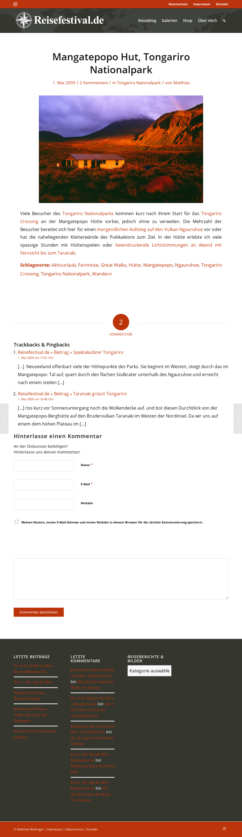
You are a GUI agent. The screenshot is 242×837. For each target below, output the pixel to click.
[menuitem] (178, 4)
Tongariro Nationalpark (139, 82)
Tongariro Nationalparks (88, 213)
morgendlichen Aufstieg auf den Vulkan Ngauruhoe (150, 229)
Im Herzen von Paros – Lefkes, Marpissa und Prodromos (31, 715)
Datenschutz (178, 4)
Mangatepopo (158, 265)
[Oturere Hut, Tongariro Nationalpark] (4, 419)
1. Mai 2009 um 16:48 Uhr (35, 399)
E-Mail (87, 483)
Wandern (102, 273)
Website (87, 503)
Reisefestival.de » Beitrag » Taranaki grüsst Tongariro (72, 394)
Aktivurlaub (63, 265)
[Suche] (224, 21)
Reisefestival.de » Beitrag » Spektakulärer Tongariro (70, 352)
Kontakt (222, 4)
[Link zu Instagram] (15, 4)
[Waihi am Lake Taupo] (238, 419)
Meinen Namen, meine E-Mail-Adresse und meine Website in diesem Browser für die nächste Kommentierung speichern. (112, 522)
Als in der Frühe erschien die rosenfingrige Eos (92, 710)
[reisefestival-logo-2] (61, 21)
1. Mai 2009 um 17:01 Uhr (35, 358)
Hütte (135, 265)
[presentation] (55, 542)
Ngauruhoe (187, 265)
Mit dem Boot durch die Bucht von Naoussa (91, 794)
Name (87, 464)
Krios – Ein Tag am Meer (33, 682)
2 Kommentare (94, 82)
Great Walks (113, 265)
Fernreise (88, 265)
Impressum (201, 4)
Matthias (181, 82)
